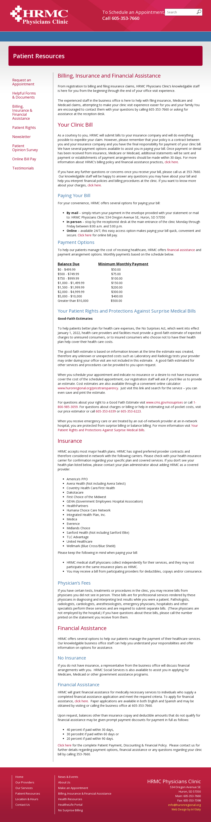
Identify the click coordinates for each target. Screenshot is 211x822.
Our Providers (24, 782)
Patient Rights (24, 127)
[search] (184, 12)
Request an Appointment (23, 82)
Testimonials (23, 168)
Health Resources (70, 799)
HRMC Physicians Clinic (39, 15)
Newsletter (21, 136)
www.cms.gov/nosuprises (164, 402)
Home (19, 777)
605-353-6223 (131, 411)
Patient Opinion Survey (25, 147)
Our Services (24, 788)
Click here (85, 235)
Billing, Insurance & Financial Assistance (22, 112)
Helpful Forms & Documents (24, 95)
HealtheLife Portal (70, 805)
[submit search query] (199, 12)
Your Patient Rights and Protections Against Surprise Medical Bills (128, 427)
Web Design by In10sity (186, 809)
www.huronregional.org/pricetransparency (88, 388)
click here (171, 162)
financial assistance (181, 250)
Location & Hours (26, 799)
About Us (64, 782)
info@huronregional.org (184, 805)
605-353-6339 (106, 411)
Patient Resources (27, 793)
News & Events (68, 777)
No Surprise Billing (70, 810)
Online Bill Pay (24, 159)
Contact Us (22, 805)
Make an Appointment (73, 788)
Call (120, 18)
